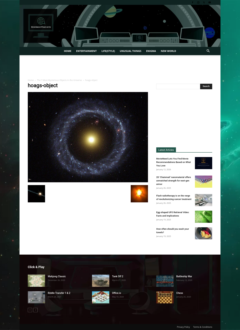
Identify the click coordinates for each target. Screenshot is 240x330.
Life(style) (108, 51)
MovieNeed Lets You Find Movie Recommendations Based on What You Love (173, 162)
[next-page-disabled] (35, 310)
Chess (179, 293)
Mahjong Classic (57, 276)
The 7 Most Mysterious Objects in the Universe (59, 80)
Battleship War (184, 276)
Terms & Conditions (202, 327)
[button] (208, 51)
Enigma (151, 51)
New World (168, 51)
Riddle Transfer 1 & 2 (59, 293)
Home (67, 51)
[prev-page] (30, 310)
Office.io (116, 293)
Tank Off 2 (117, 276)
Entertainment (86, 51)
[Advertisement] (120, 67)
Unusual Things (130, 51)
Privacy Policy (183, 327)
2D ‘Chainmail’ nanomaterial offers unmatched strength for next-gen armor (173, 180)
